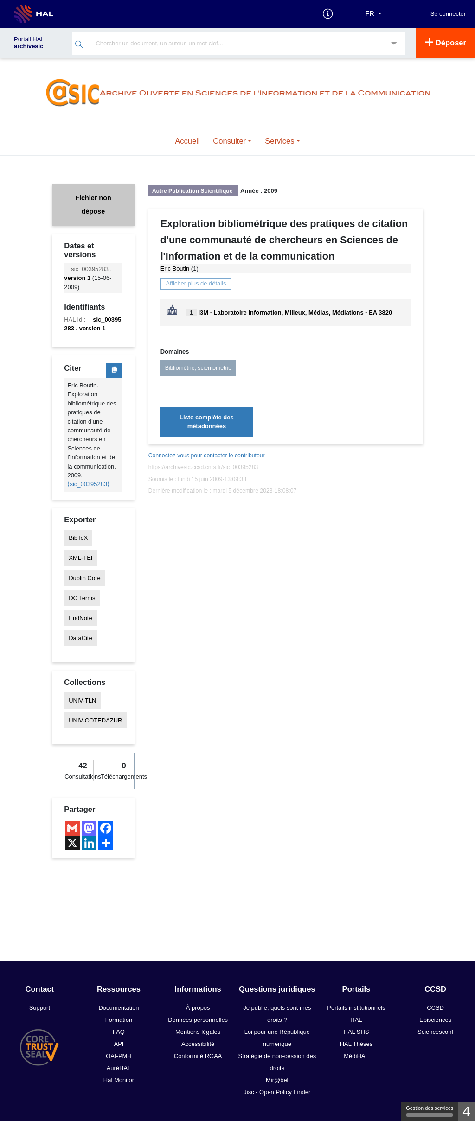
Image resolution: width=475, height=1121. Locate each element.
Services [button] (279, 141)
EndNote (80, 617)
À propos (198, 1007)
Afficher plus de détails (196, 283)
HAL (356, 1019)
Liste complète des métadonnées (207, 422)
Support (39, 1007)
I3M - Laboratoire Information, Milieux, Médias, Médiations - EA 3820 (295, 312)
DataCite (80, 637)
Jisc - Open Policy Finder (277, 1092)
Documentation (118, 1007)
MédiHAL (356, 1055)
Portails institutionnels (356, 1007)
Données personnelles (198, 1019)
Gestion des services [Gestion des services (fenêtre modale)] (429, 1111)
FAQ (119, 1031)
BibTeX (78, 537)
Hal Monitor (118, 1080)
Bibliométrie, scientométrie (198, 368)
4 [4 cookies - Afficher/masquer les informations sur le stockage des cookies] (466, 1111)
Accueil (187, 141)
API (119, 1043)
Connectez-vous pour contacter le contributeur (206, 455)
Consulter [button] (229, 141)
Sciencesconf (435, 1031)
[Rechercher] (79, 45)
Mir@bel (277, 1080)
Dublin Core (84, 577)
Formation (118, 1019)
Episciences (435, 1019)
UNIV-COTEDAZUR (95, 720)
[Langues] (374, 14)
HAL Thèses (356, 1043)
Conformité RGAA (198, 1055)
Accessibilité (197, 1043)
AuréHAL (119, 1067)
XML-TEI (80, 557)
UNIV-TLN (82, 700)
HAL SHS (356, 1031)
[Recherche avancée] (394, 44)
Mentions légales (197, 1031)
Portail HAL (29, 43)
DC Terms (82, 598)
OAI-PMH (118, 1055)
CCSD (435, 1007)
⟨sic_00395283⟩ (88, 484)
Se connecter (448, 14)
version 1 (77, 277)
